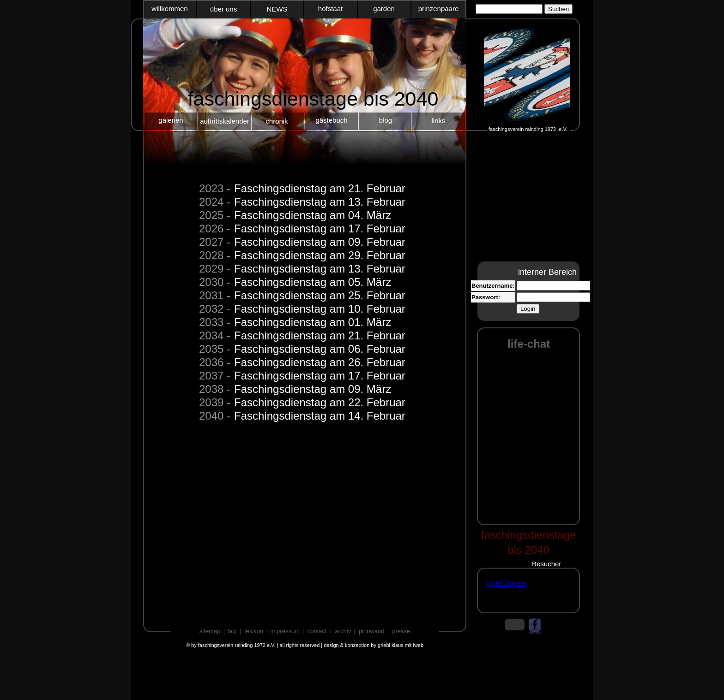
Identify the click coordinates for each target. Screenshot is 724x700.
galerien (170, 120)
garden (384, 8)
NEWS (277, 9)
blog (385, 120)
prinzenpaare (438, 8)
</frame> (509, 590)
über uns (223, 9)
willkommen (169, 8)
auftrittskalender (224, 121)
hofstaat (330, 8)
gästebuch (331, 120)
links (438, 121)
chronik (276, 121)
